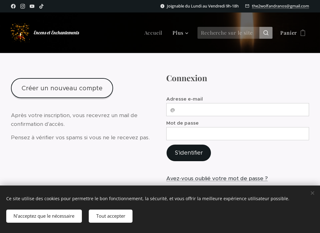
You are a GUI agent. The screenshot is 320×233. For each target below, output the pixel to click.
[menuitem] (155, 33)
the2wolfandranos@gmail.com (280, 6)
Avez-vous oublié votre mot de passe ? (217, 178)
